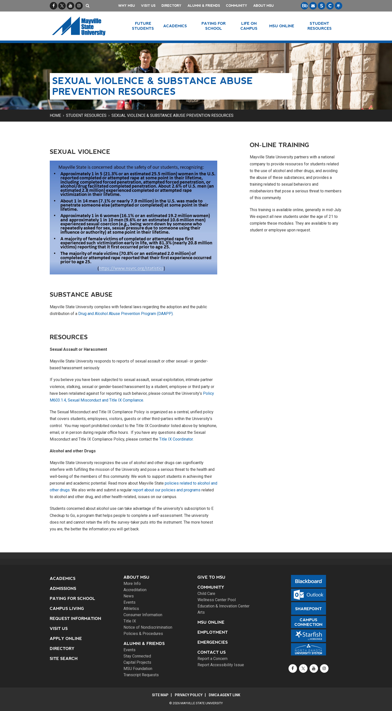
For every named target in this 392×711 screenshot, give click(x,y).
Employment (213, 632)
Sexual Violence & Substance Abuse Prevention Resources (173, 115)
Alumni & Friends (204, 6)
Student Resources (86, 115)
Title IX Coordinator (176, 439)
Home (55, 115)
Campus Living (67, 608)
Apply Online (66, 638)
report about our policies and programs (166, 490)
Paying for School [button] (214, 26)
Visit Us (148, 6)
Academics (63, 578)
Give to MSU (212, 577)
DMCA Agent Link (224, 695)
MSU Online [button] (281, 26)
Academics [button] (175, 26)
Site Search (64, 658)
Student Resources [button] (320, 26)
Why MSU (126, 6)
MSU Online (211, 622)
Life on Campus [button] (249, 26)
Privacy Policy (188, 695)
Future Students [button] (143, 26)
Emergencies (213, 642)
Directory (172, 6)
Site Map (160, 695)
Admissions (63, 588)
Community (236, 6)
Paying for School (72, 598)
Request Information (75, 618)
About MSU (263, 6)
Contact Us (212, 652)
